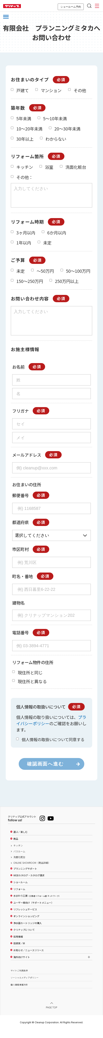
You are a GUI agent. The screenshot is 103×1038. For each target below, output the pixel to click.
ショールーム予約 (70, 6)
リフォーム (19, 897)
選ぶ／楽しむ (20, 840)
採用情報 (18, 945)
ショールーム (20, 891)
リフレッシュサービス (25, 918)
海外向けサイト (21, 965)
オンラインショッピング (26, 925)
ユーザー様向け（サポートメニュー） (33, 911)
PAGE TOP (51, 1016)
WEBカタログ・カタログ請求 (29, 884)
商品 (15, 847)
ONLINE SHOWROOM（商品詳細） (31, 871)
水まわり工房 (36, 904)
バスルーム (19, 860)
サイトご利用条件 (19, 979)
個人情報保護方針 (19, 993)
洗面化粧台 (19, 865)
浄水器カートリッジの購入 (27, 931)
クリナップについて (24, 938)
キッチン (18, 854)
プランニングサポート (25, 877)
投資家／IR (19, 952)
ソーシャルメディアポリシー (25, 986)
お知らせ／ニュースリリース (28, 959)
